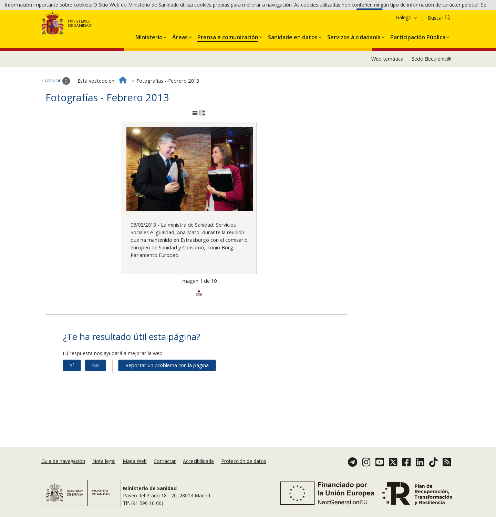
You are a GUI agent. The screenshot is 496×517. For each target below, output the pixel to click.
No (95, 388)
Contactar (165, 461)
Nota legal (103, 461)
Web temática (387, 82)
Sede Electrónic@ (431, 82)
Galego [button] (407, 40)
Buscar (435, 41)
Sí (72, 388)
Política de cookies (333, 16)
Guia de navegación (63, 461)
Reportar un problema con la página (167, 388)
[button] (149, 59)
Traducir (55, 104)
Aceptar (369, 16)
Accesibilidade (198, 461)
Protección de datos (243, 461)
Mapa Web (135, 461)
